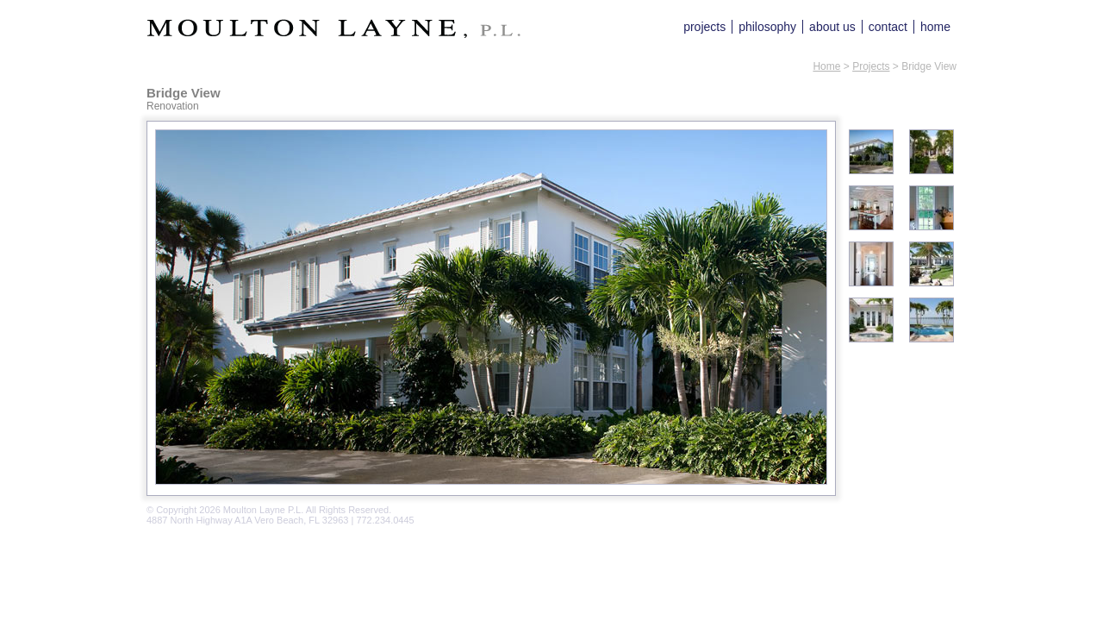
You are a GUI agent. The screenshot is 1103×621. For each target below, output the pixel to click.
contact (888, 27)
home (935, 27)
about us (832, 27)
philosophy (767, 27)
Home (826, 66)
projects (704, 27)
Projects (870, 66)
